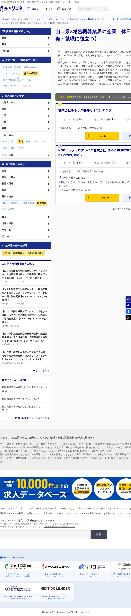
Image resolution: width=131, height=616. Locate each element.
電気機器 (15, 203)
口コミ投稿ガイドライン (106, 508)
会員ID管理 (50, 508)
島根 (28, 141)
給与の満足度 (9, 79)
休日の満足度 (34, 253)
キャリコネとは (67, 508)
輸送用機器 (28, 203)
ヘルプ (125, 508)
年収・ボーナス (11, 85)
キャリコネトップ (8, 508)
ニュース (66, 8)
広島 (5, 141)
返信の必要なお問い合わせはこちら (59, 527)
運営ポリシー (84, 508)
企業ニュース (35, 508)
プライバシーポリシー (66, 513)
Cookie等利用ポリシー (91, 513)
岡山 (13, 141)
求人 (50, 8)
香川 (5, 147)
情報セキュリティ (114, 513)
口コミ (35, 8)
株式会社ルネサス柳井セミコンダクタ (84, 110)
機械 (5, 203)
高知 (20, 147)
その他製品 (8, 209)
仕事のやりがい (32, 67)
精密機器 (17, 253)
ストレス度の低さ (12, 73)
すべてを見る (42, 370)
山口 (5, 253)
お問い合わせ (33, 513)
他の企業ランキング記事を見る (33, 417)
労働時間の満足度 (12, 67)
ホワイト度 (25, 79)
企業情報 (47, 513)
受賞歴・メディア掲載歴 (11, 513)
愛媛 (13, 147)
